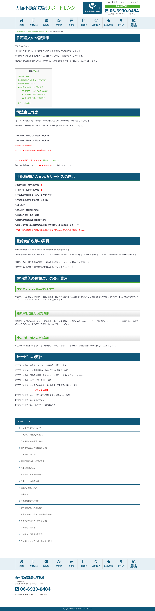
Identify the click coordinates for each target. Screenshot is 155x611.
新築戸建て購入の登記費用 (33, 94)
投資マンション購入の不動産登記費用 (36, 541)
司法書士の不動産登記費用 (32, 475)
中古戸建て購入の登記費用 (33, 98)
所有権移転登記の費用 (30, 501)
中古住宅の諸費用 (28, 528)
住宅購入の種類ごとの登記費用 (30, 87)
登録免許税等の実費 (26, 84)
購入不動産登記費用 (29, 455)
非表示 (35, 71)
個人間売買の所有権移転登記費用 (34, 448)
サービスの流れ (24, 103)
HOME (108, 2)
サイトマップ (132, 2)
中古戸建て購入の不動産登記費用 (34, 521)
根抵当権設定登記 (28, 468)
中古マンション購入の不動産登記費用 (36, 514)
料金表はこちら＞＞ (51, 160)
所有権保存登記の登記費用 (32, 508)
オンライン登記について (31, 428)
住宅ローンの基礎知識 (30, 481)
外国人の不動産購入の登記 (32, 435)
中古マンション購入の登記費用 (35, 91)
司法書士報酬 (24, 76)
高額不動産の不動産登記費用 (32, 461)
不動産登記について (25, 421)
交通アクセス (119, 2)
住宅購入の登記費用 (29, 488)
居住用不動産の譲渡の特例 (32, 441)
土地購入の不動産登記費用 (32, 534)
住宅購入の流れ (27, 494)
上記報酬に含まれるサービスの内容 (32, 80)
